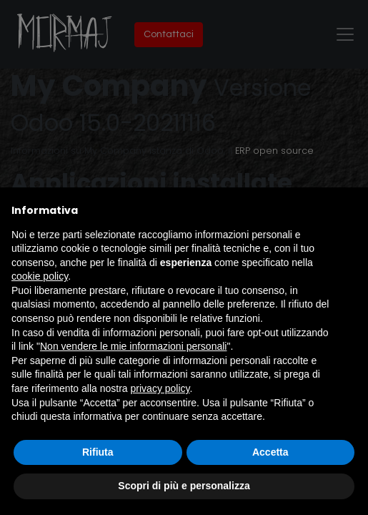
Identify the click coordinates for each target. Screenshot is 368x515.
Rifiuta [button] (98, 452)
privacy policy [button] (160, 388)
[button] (349, 210)
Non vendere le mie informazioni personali (133, 346)
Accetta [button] (270, 452)
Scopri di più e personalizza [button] (183, 485)
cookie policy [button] (39, 276)
